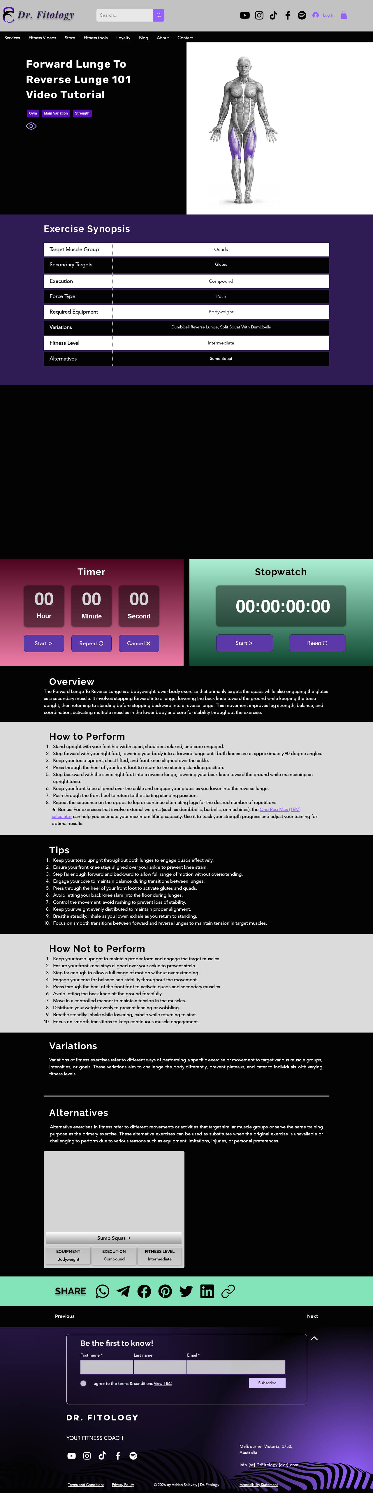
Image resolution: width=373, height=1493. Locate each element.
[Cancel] (139, 643)
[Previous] (74, 1316)
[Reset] (317, 643)
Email (192, 1355)
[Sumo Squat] (114, 1238)
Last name (143, 1355)
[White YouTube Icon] (71, 1456)
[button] (343, 15)
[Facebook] (287, 15)
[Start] (44, 643)
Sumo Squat (221, 358)
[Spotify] (302, 15)
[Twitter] (186, 1291)
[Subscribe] (267, 1383)
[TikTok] (273, 15)
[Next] (303, 1316)
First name (90, 1355)
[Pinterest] (165, 1291)
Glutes (221, 264)
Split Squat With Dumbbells (245, 327)
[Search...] (120, 15)
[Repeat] (91, 643)
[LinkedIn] (207, 1291)
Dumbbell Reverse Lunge (194, 327)
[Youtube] (245, 15)
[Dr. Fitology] (9, 15)
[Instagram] (259, 15)
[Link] (228, 1291)
